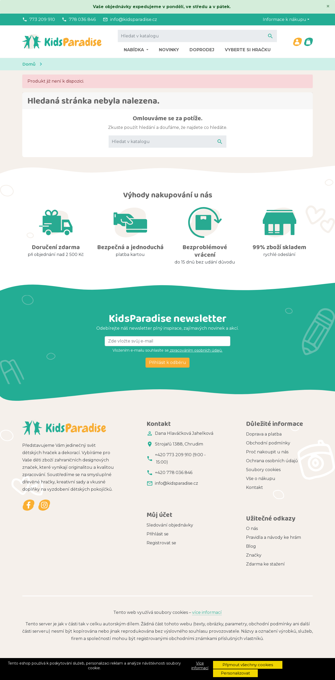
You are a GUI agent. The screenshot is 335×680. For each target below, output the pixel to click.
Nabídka (134, 49)
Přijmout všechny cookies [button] (247, 664)
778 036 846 (82, 19)
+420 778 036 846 (173, 472)
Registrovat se (161, 525)
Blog (251, 530)
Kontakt (254, 487)
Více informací (199, 665)
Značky (253, 539)
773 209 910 (42, 19)
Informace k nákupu (284, 19)
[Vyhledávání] (197, 36)
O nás (252, 512)
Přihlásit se (158, 516)
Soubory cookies (263, 469)
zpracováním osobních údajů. (195, 350)
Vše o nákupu (260, 478)
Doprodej (201, 49)
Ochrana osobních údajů (272, 460)
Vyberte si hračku (248, 49)
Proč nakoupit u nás (267, 451)
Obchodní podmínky (268, 443)
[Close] (328, 6)
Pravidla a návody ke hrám (273, 521)
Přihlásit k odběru (167, 362)
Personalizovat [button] (235, 673)
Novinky (169, 49)
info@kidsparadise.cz (133, 19)
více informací (207, 588)
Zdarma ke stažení (265, 548)
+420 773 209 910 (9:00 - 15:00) (180, 458)
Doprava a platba (264, 434)
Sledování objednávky (170, 507)
